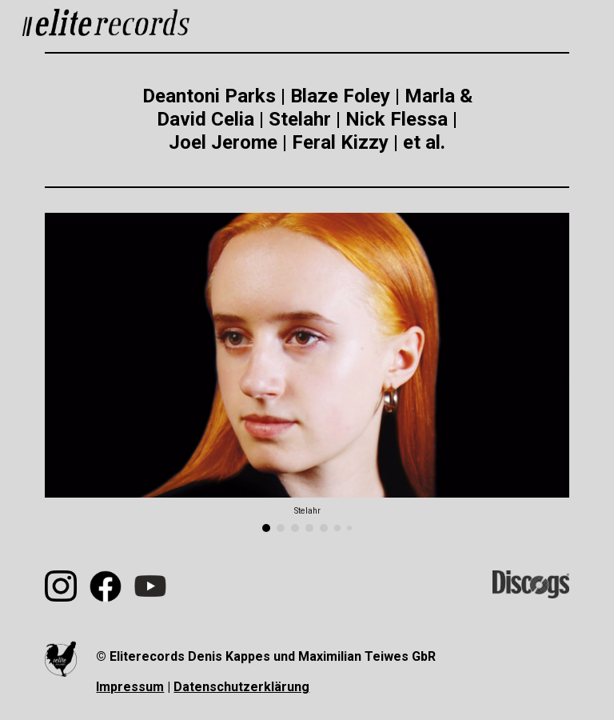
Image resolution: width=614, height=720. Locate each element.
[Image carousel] (306, 372)
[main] (306, 119)
